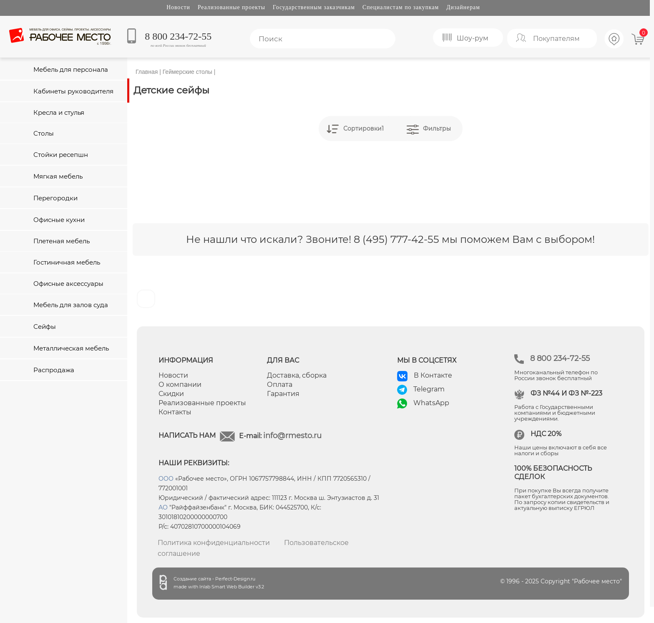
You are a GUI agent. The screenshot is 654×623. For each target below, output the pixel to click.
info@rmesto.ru (292, 435)
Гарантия (283, 394)
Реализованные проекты (231, 7)
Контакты (174, 412)
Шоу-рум (472, 38)
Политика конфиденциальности (214, 543)
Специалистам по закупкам (400, 7)
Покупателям (556, 39)
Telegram (429, 389)
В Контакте (433, 375)
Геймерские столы (187, 71)
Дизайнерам (463, 7)
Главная (147, 71)
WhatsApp (431, 403)
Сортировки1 (363, 128)
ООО (166, 478)
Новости (178, 7)
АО (163, 507)
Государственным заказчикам (314, 7)
